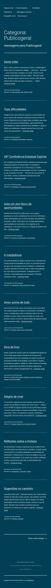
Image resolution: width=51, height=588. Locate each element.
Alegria (14, 424)
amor (23, 330)
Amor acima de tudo (17, 302)
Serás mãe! (11, 62)
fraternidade (28, 330)
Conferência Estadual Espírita (28, 187)
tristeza (29, 471)
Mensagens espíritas (24, 12)
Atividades (36, 8)
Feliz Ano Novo (22, 238)
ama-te (14, 330)
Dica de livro (11, 347)
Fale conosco (22, 16)
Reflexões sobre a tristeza (20, 441)
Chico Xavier (19, 377)
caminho (14, 519)
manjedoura (15, 285)
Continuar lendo (9, 84)
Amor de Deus (16, 92)
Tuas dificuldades (15, 109)
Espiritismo (8, 12)
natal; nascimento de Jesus (27, 285)
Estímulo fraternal (31, 424)
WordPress (30, 580)
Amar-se (19, 330)
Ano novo (14, 238)
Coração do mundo (28, 377)
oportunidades (31, 238)
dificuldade (15, 139)
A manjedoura (13, 255)
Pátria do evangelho (14, 379)
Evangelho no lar (10, 16)
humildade (21, 519)
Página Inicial (8, 8)
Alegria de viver (13, 396)
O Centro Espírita (21, 8)
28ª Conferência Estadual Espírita (25, 156)
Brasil (13, 377)
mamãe (26, 92)
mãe (22, 92)
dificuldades (22, 139)
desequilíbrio (15, 471)
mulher (30, 92)
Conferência (15, 187)
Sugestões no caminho (18, 488)
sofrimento (29, 139)
